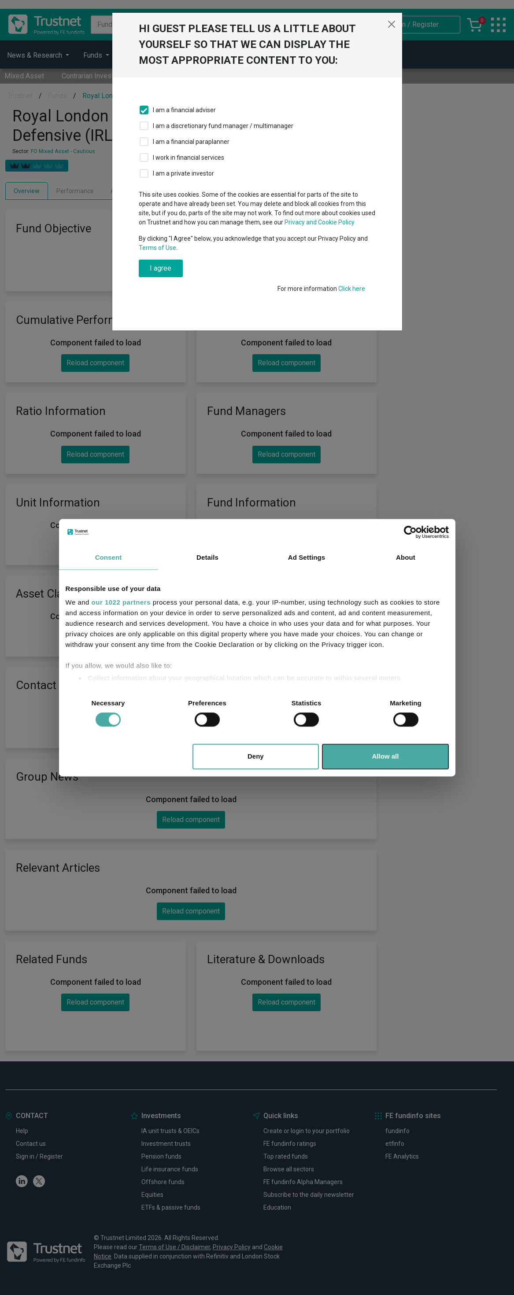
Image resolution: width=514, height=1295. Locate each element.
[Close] (392, 24)
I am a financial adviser (184, 110)
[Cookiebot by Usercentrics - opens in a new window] (410, 532)
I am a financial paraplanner (191, 141)
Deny (256, 756)
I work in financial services (188, 157)
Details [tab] (207, 557)
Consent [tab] (108, 557)
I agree (160, 268)
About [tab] (405, 557)
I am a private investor (183, 173)
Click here (351, 288)
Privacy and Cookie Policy (320, 222)
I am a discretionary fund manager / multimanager (223, 125)
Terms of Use (157, 247)
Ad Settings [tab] (306, 557)
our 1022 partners (121, 602)
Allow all (385, 756)
